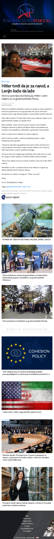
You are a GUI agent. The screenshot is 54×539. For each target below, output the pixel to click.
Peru (29, 187)
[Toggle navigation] (5, 36)
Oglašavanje (27, 521)
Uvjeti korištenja (27, 523)
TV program (27, 531)
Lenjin (24, 187)
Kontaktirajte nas (27, 528)
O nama (27, 526)
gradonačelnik (12, 187)
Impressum (27, 518)
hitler (19, 187)
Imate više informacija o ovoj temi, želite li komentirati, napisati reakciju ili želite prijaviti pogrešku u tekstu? (27, 192)
